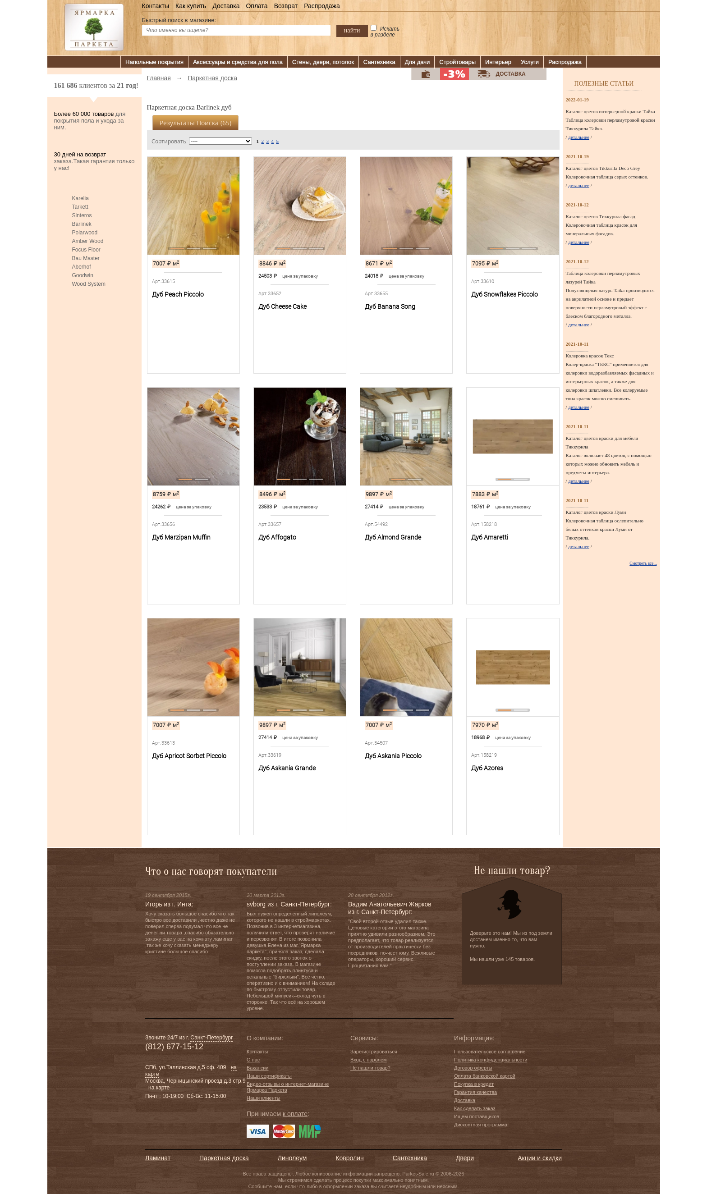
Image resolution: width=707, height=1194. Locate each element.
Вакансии (258, 1067)
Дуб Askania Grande (287, 768)
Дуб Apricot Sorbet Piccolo (189, 755)
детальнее (578, 137)
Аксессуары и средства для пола (238, 62)
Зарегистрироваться (373, 1051)
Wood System (89, 284)
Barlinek (82, 224)
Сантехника (379, 62)
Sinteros (82, 215)
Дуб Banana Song (390, 306)
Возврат (286, 5)
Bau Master (86, 258)
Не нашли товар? (370, 1067)
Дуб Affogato (277, 537)
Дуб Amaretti (489, 537)
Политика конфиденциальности (490, 1059)
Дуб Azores (487, 768)
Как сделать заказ (474, 1108)
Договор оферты (473, 1067)
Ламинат (157, 1158)
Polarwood (85, 232)
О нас (253, 1059)
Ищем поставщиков (476, 1116)
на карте (159, 1087)
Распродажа (322, 5)
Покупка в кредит (474, 1084)
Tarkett (80, 207)
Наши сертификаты (269, 1076)
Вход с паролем (368, 1059)
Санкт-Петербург (211, 1037)
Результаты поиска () (195, 123)
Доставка (225, 5)
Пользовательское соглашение (489, 1051)
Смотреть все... (642, 563)
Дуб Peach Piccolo (178, 294)
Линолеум (292, 1158)
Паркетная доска (224, 1158)
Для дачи (417, 62)
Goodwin (82, 275)
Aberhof (81, 267)
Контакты (155, 5)
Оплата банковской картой (484, 1076)
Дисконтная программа (480, 1124)
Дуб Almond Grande (393, 537)
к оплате (295, 1113)
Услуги (530, 62)
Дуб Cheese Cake (282, 306)
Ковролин (349, 1158)
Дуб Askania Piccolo (393, 755)
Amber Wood (88, 241)
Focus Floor (86, 250)
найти (352, 30)
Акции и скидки (540, 1158)
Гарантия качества (475, 1092)
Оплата (256, 5)
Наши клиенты (263, 1098)
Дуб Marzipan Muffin (181, 537)
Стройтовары (457, 62)
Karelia (80, 198)
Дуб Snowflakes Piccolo (504, 294)
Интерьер (498, 62)
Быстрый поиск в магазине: (179, 20)
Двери (465, 1158)
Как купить (190, 5)
